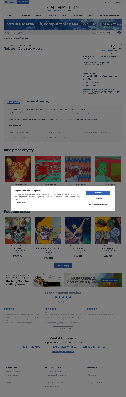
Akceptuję (98, 193)
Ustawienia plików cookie (98, 204)
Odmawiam (98, 198)
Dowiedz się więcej (20, 202)
